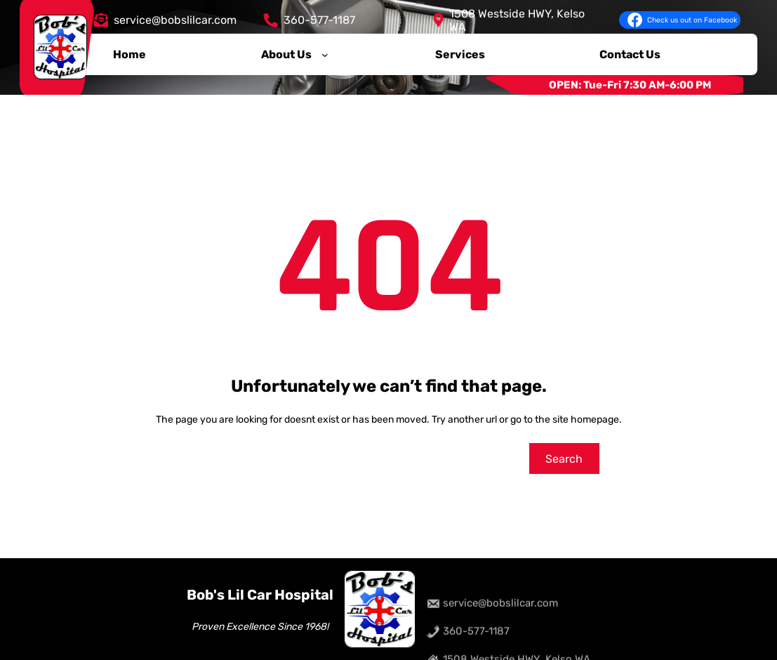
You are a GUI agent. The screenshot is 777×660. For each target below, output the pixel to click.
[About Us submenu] (324, 51)
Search (564, 459)
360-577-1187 (319, 18)
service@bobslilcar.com (175, 18)
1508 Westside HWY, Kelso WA (517, 17)
